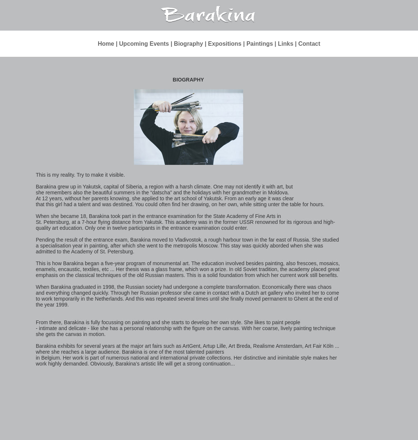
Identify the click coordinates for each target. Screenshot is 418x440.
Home (106, 44)
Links (285, 44)
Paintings (259, 44)
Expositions (225, 44)
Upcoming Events (144, 44)
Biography (188, 44)
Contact (309, 44)
